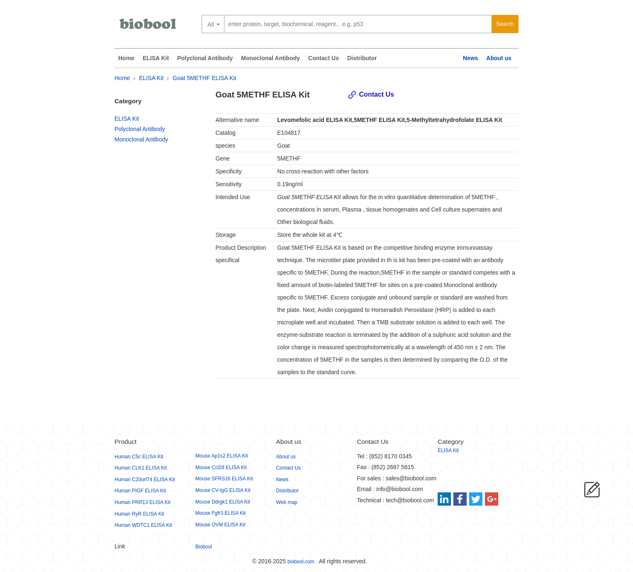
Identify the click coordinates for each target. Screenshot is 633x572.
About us (498, 58)
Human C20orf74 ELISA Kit (144, 479)
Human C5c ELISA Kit (138, 457)
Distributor (362, 58)
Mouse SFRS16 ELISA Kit (224, 479)
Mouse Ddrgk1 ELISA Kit (222, 502)
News (470, 58)
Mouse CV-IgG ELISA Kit (223, 490)
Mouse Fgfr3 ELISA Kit (220, 513)
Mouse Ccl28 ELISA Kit (221, 467)
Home (126, 58)
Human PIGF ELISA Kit (140, 491)
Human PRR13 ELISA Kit (142, 502)
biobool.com (300, 562)
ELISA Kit (156, 58)
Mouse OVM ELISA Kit (220, 525)
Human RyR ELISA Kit (139, 514)
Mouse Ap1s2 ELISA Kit (221, 456)
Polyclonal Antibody (205, 58)
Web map (286, 502)
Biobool (203, 547)
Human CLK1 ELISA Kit (140, 468)
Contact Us (323, 58)
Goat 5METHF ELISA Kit (204, 78)
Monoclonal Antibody (270, 58)
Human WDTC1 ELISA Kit (143, 525)
